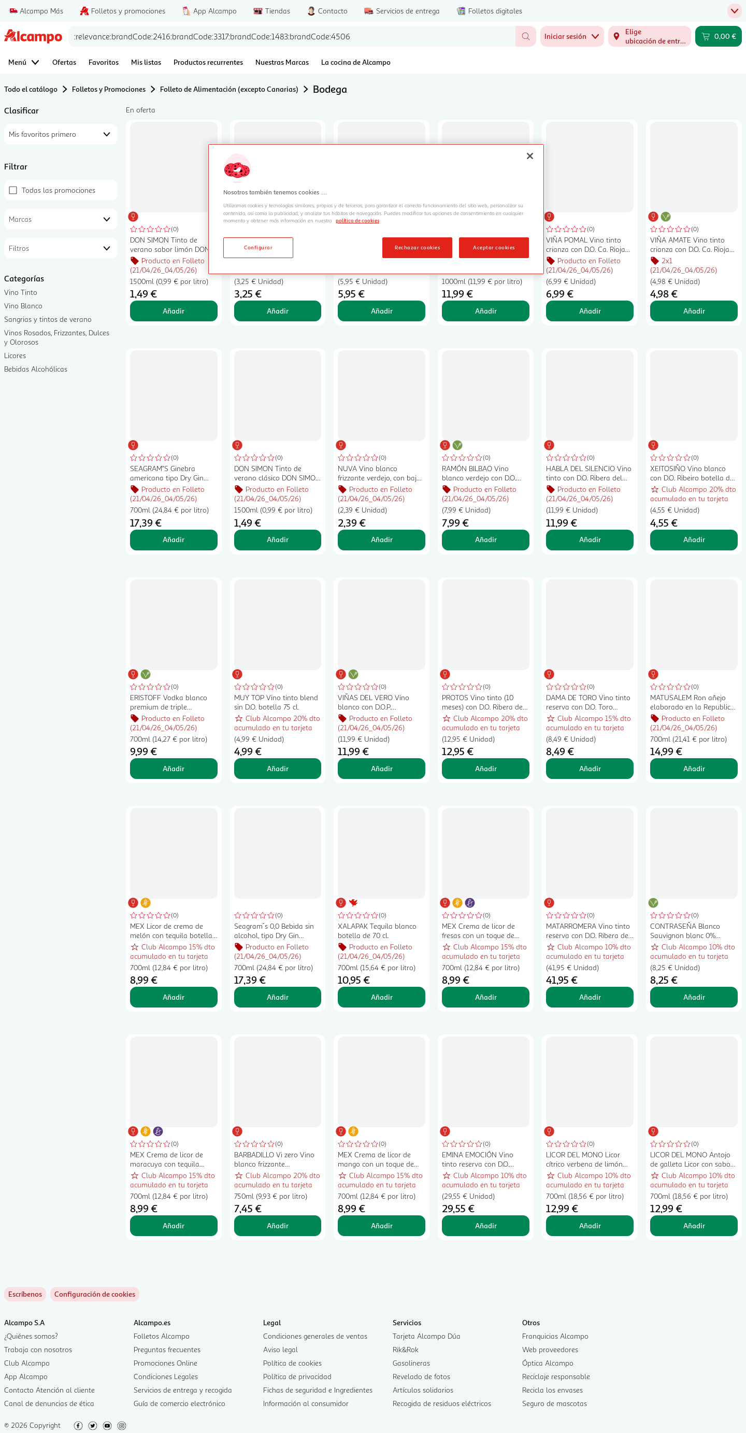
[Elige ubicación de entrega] (649, 36)
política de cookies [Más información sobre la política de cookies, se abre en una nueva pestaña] (357, 220)
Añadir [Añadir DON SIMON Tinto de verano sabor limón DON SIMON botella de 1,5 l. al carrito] (173, 310)
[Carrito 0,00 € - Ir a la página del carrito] (718, 36)
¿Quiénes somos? (31, 1335)
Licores (15, 355)
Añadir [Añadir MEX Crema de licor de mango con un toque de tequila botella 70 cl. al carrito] (382, 1225)
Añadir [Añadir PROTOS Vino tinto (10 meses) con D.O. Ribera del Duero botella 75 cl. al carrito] (486, 768)
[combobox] (292, 36)
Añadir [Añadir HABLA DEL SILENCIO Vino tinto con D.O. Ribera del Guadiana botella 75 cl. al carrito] (590, 539)
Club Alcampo (27, 1362)
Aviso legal (280, 1349)
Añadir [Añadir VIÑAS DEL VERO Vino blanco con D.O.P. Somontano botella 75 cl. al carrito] (382, 768)
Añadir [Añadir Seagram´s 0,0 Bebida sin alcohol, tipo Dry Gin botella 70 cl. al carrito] (278, 996)
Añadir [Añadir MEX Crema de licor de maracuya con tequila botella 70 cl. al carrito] (173, 1225)
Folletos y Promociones (109, 88)
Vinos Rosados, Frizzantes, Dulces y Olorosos (56, 337)
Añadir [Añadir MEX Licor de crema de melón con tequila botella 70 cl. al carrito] (173, 996)
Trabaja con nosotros (38, 1349)
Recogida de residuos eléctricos (442, 1403)
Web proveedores (550, 1349)
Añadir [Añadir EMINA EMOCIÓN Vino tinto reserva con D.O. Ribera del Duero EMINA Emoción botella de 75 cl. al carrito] (486, 1225)
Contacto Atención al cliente (49, 1389)
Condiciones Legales (166, 1376)
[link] (94, 1294)
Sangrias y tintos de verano (48, 319)
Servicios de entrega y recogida (183, 1389)
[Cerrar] (530, 156)
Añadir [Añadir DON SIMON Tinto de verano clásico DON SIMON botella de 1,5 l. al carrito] (278, 539)
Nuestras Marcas (282, 62)
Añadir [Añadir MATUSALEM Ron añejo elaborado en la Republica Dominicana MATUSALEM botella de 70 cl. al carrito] (694, 768)
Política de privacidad (297, 1376)
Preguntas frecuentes (167, 1349)
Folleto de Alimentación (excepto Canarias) (229, 88)
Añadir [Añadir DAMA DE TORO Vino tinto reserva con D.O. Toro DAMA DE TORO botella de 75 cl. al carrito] (590, 768)
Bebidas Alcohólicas (35, 368)
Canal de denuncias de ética (49, 1403)
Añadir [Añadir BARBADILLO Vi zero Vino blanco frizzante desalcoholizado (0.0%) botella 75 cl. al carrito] (278, 1225)
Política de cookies (292, 1362)
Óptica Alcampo (547, 1362)
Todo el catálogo (31, 88)
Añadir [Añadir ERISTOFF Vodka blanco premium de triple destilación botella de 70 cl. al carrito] (173, 768)
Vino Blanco (23, 305)
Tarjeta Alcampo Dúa (427, 1335)
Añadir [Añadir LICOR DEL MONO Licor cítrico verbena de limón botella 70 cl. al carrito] (590, 1225)
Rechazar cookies (417, 247)
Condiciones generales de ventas (315, 1335)
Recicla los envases (552, 1389)
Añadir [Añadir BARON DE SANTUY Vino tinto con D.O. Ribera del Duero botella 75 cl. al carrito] (278, 310)
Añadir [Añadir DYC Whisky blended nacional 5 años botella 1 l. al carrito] (486, 310)
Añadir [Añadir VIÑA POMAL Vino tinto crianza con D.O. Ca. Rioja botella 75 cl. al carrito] (590, 310)
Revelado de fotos (421, 1376)
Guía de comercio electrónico (179, 1403)
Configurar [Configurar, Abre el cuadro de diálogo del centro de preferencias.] (258, 247)
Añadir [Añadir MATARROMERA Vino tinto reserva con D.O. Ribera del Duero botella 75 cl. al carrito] (590, 996)
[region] (376, 209)
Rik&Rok (406, 1349)
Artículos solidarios (423, 1389)
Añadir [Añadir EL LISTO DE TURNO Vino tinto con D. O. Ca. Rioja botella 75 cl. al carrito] (382, 310)
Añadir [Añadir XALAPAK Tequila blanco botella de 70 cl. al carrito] (382, 996)
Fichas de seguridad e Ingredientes (317, 1389)
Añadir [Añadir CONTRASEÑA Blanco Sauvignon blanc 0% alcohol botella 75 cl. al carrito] (694, 996)
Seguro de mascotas (554, 1403)
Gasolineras (411, 1362)
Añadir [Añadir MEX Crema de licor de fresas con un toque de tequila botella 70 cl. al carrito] (486, 996)
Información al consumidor (306, 1403)
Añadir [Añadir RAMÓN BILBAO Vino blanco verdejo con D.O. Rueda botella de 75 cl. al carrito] (486, 539)
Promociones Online (165, 1362)
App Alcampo (26, 1376)
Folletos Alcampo (162, 1335)
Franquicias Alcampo (555, 1335)
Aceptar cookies (493, 247)
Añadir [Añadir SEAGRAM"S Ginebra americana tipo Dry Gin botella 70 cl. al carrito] (173, 539)
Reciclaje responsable (556, 1376)
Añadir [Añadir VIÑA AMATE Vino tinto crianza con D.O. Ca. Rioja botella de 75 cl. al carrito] (694, 310)
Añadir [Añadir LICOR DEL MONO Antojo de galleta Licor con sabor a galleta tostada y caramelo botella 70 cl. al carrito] (694, 1225)
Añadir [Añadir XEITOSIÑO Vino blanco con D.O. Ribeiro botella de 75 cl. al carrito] (694, 539)
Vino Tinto (20, 292)
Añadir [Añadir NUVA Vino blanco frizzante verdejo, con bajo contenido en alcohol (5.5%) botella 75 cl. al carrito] (382, 539)
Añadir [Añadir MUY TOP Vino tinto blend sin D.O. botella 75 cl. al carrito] (278, 768)
